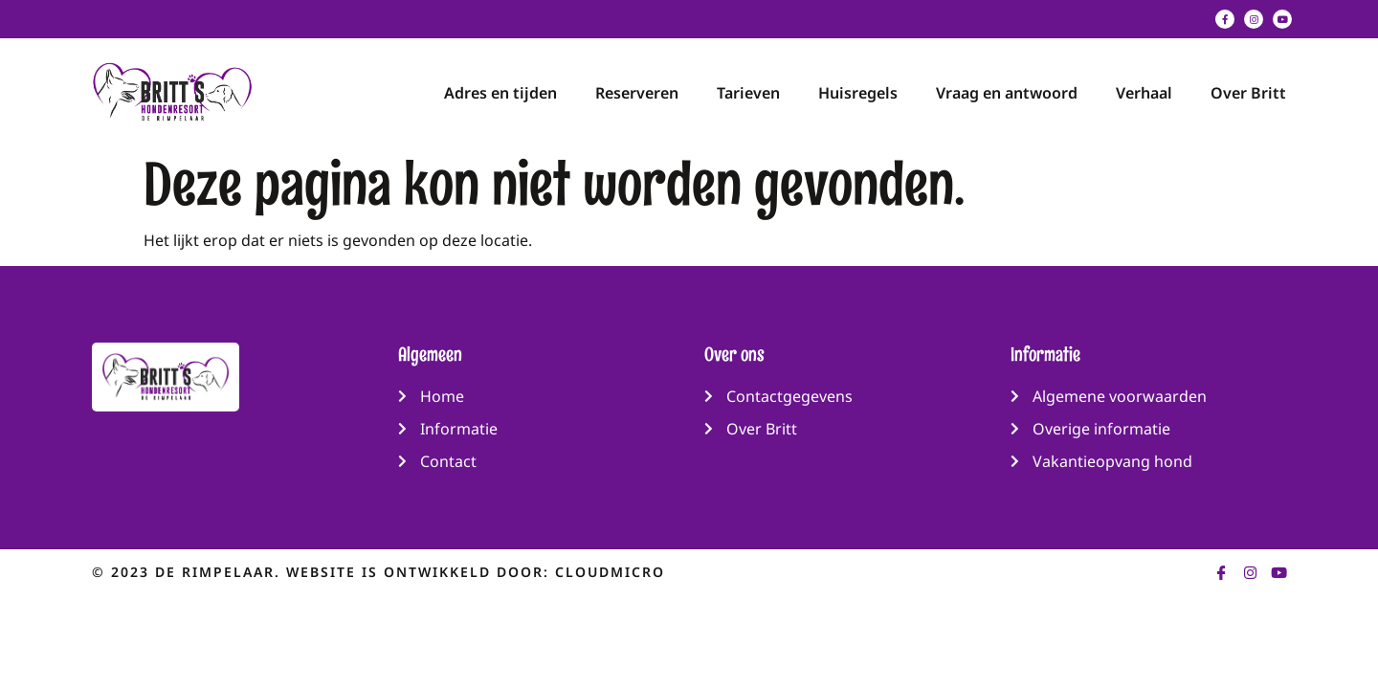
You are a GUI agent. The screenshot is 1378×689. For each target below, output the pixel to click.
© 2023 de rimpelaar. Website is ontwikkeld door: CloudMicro (378, 572)
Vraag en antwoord (1007, 92)
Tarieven (748, 92)
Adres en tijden (500, 92)
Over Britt (1248, 92)
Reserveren (636, 92)
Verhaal (1144, 92)
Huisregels (858, 92)
